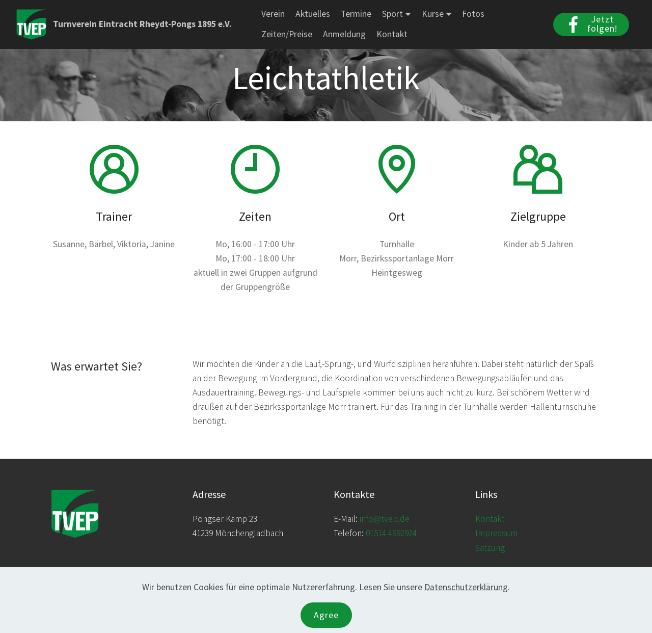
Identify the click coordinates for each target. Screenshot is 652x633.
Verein (273, 13)
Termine (356, 13)
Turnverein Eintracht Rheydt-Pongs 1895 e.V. (142, 24)
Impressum (496, 533)
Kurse (433, 13)
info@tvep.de (385, 518)
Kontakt (392, 34)
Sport (392, 13)
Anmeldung (344, 34)
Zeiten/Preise (286, 34)
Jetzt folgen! (591, 24)
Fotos (473, 13)
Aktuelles (312, 13)
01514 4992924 (391, 533)
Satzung (490, 547)
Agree (326, 615)
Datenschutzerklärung (466, 587)
